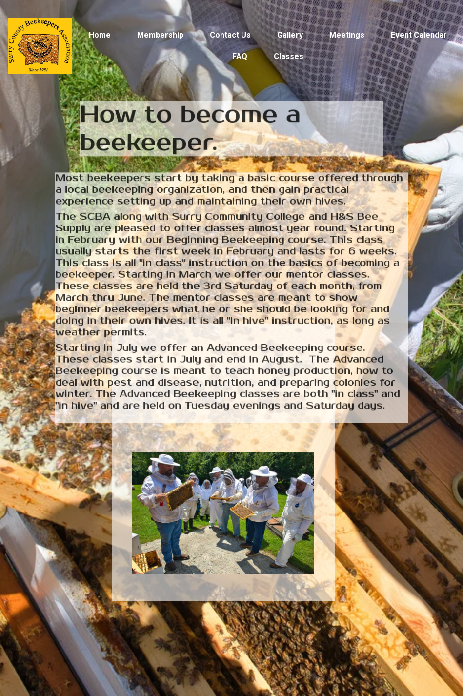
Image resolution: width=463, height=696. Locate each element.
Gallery (290, 35)
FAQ (239, 56)
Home (100, 35)
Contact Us (230, 35)
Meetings (346, 35)
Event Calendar (419, 35)
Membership (160, 35)
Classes (288, 56)
